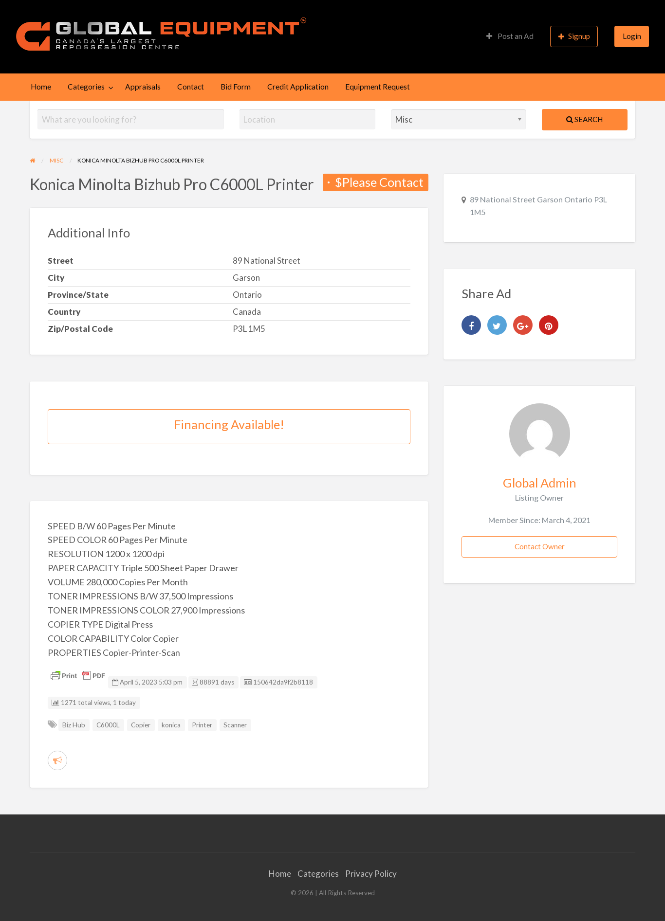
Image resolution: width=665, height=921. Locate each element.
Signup (574, 36)
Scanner (235, 725)
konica (171, 725)
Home (41, 86)
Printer (202, 725)
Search (584, 119)
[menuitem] (510, 37)
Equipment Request (377, 86)
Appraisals (143, 86)
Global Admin (539, 482)
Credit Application (298, 86)
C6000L (108, 725)
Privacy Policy (371, 873)
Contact (190, 86)
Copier (140, 725)
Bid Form (236, 86)
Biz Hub (73, 725)
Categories (86, 86)
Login (632, 36)
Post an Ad (510, 36)
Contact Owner (540, 546)
